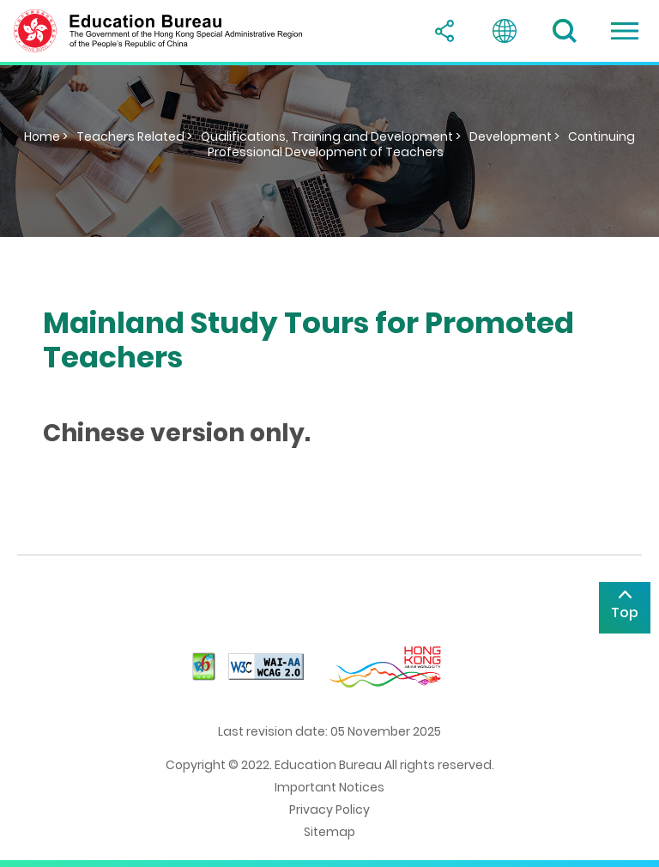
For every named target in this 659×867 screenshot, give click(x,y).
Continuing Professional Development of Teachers (422, 144)
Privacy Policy (329, 809)
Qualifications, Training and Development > (331, 136)
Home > (46, 136)
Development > (514, 136)
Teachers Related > (134, 136)
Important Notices (329, 787)
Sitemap (329, 831)
